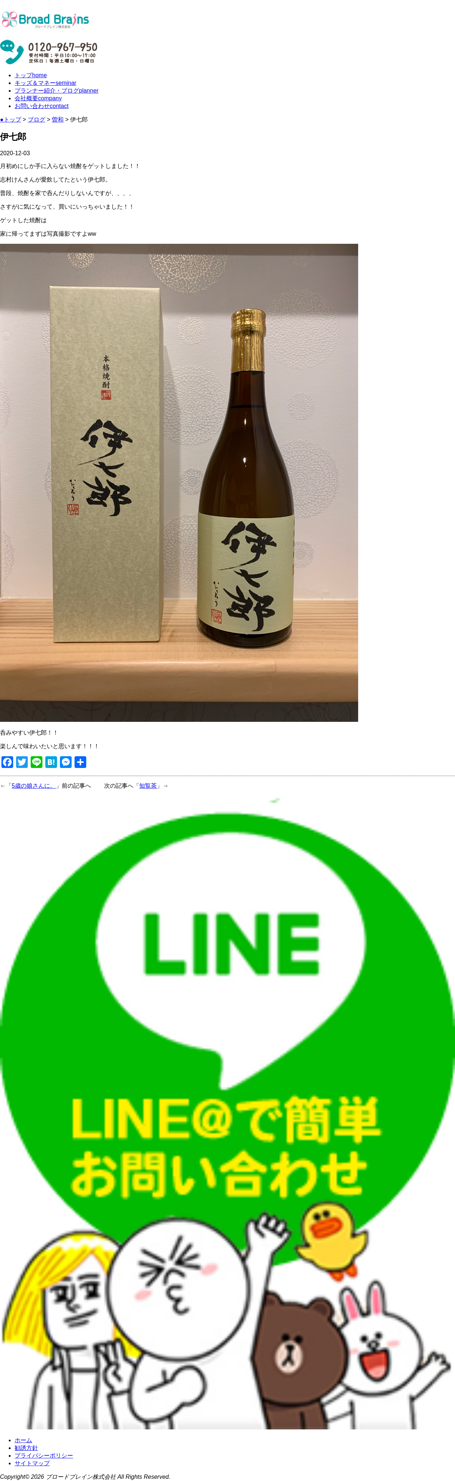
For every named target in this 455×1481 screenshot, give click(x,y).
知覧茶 (148, 786)
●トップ (10, 119)
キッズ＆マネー (45, 83)
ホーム (23, 1440)
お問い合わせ (42, 106)
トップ (31, 75)
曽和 (58, 119)
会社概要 (38, 98)
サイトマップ (32, 1463)
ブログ (36, 119)
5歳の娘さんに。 (34, 786)
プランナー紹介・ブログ (56, 90)
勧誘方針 (26, 1448)
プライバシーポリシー (44, 1455)
